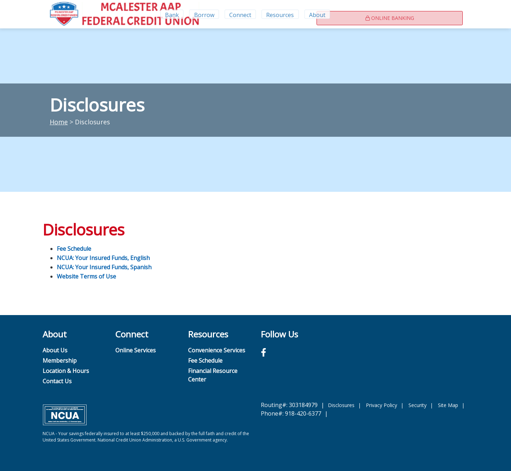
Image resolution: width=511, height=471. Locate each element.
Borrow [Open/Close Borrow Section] (204, 14)
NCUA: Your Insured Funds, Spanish (104, 267)
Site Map (448, 405)
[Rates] (385, 14)
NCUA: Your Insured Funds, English (103, 258)
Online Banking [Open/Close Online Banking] (427, 14)
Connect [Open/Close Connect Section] (240, 14)
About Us (55, 350)
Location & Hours (66, 371)
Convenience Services (216, 350)
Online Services (135, 350)
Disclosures (341, 405)
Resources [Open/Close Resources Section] (281, 14)
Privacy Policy (381, 405)
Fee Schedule (74, 249)
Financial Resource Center (212, 375)
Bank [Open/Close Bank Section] (171, 14)
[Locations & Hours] (355, 14)
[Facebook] (263, 352)
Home (59, 122)
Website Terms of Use (86, 276)
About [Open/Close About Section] (318, 14)
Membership (60, 360)
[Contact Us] (370, 14)
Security (417, 405)
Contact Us (57, 381)
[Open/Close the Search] (339, 14)
